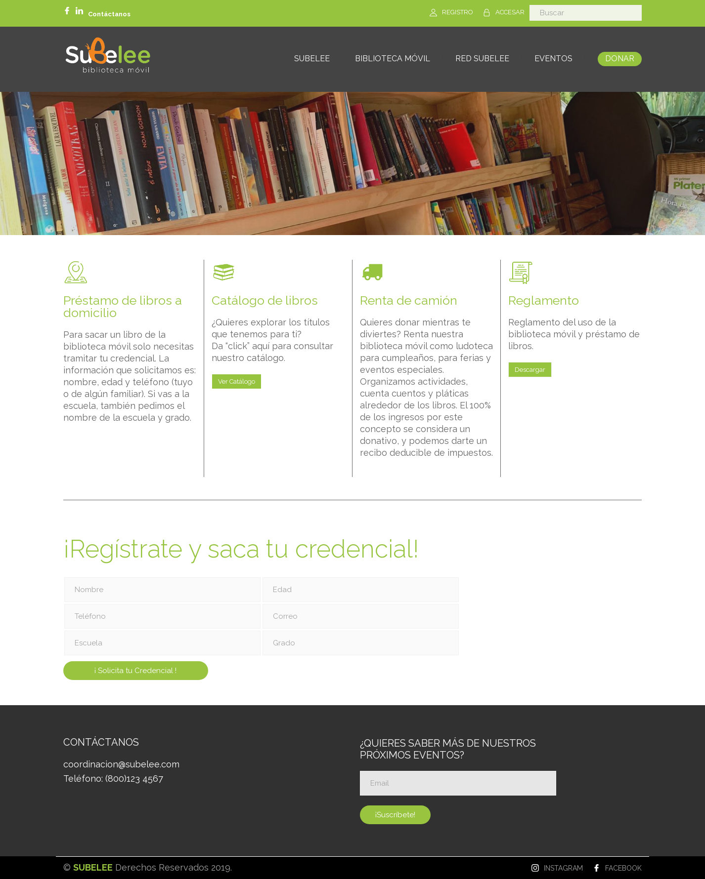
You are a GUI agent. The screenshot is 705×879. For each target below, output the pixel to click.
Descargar (530, 369)
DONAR (619, 58)
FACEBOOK (623, 868)
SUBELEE (312, 58)
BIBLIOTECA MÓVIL (392, 58)
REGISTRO (457, 12)
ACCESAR (510, 12)
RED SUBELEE (482, 58)
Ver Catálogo (236, 381)
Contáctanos (109, 14)
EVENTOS (553, 58)
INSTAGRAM (563, 868)
